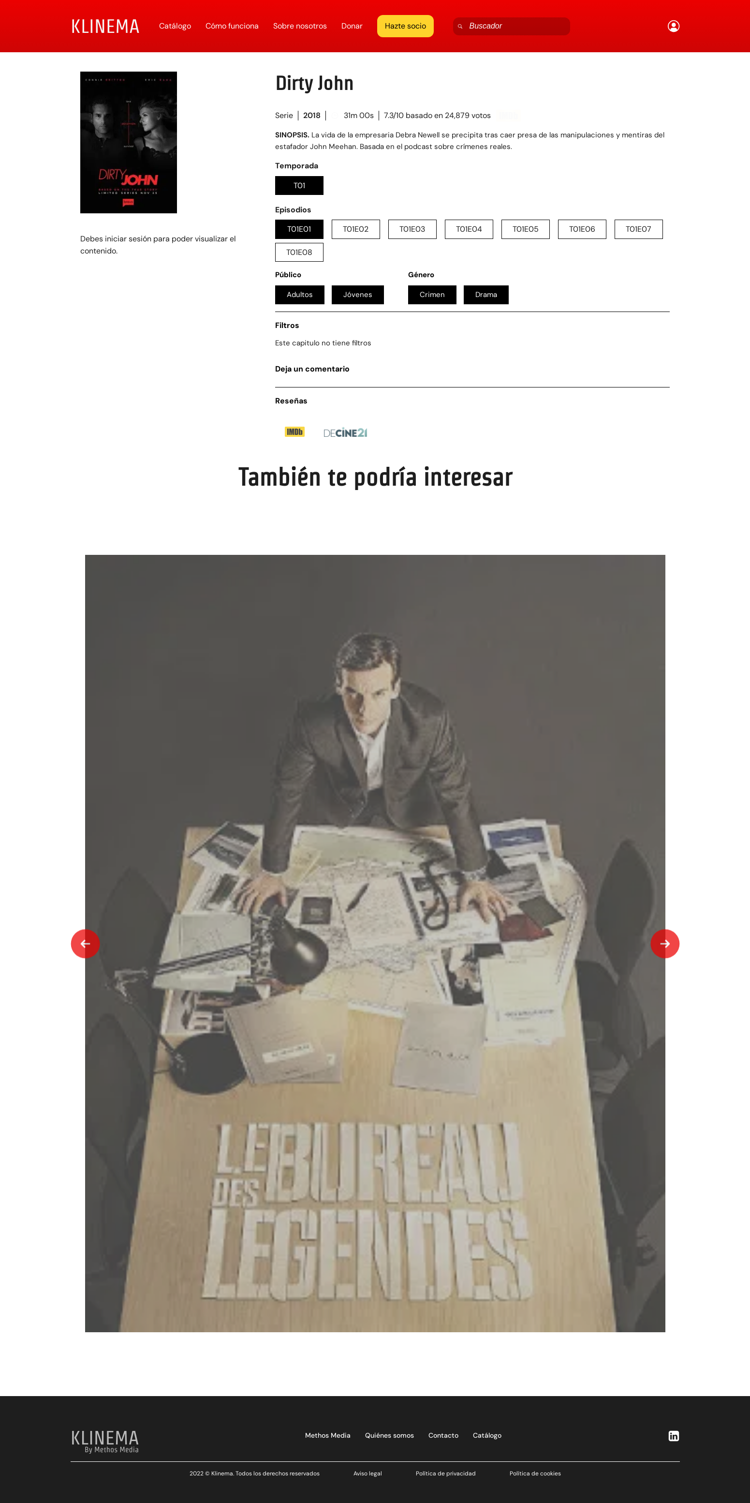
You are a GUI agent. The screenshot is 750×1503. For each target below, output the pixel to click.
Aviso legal (367, 1473)
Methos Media (328, 1435)
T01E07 (638, 229)
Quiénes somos (389, 1435)
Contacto (443, 1435)
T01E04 (469, 229)
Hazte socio (405, 26)
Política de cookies (535, 1473)
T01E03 (412, 229)
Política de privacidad (446, 1473)
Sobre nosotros (300, 26)
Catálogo (175, 26)
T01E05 (526, 229)
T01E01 (299, 229)
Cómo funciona (232, 26)
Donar (352, 26)
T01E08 (299, 252)
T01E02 (355, 229)
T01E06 (582, 229)
